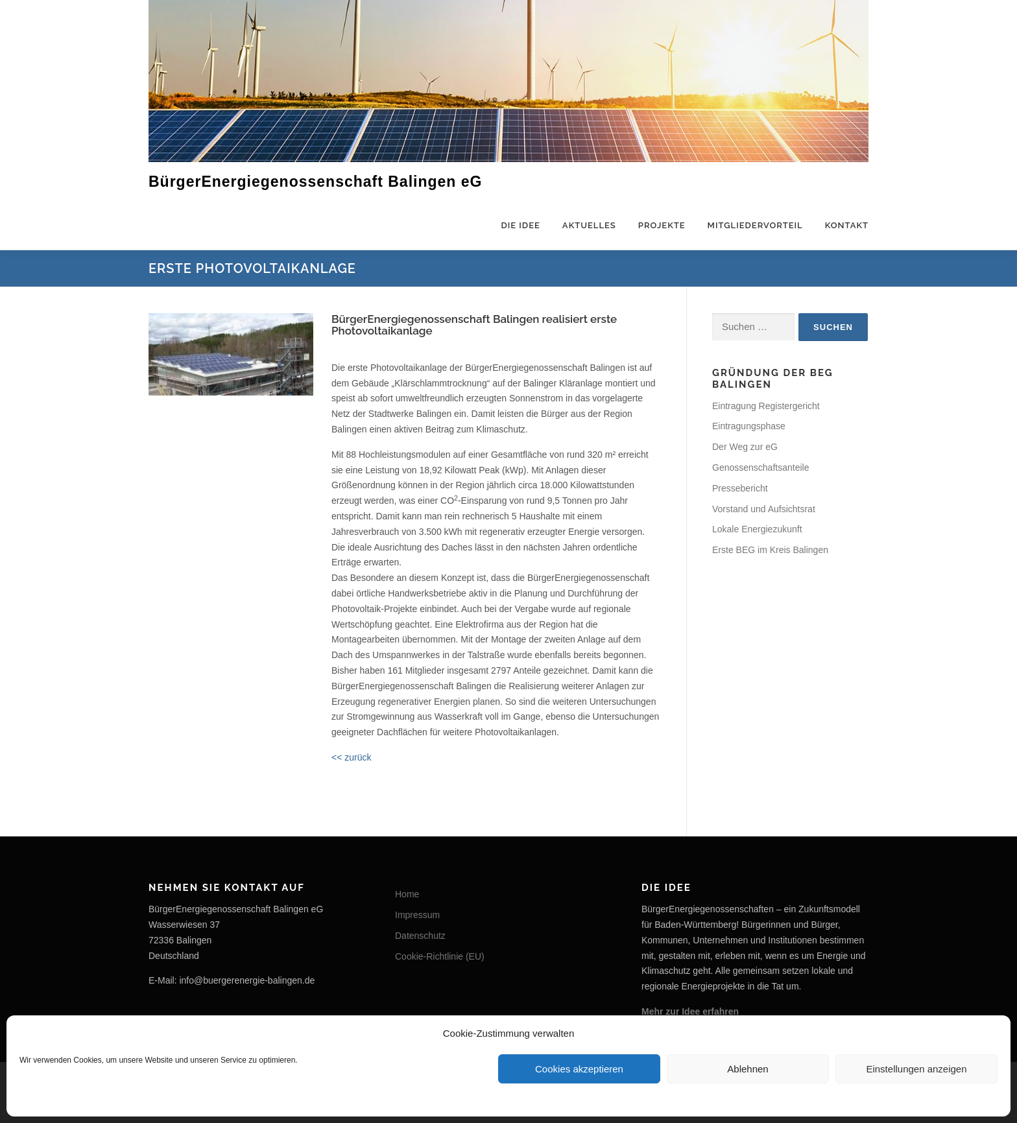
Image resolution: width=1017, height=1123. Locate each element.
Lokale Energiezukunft (757, 529)
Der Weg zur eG (745, 447)
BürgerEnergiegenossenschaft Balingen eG (315, 180)
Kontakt (846, 225)
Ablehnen (747, 1068)
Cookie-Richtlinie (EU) (440, 956)
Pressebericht (740, 488)
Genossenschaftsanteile (760, 467)
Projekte (662, 225)
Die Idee (520, 225)
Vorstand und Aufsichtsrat (763, 509)
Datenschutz (420, 935)
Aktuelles (589, 225)
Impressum (417, 915)
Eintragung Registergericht (766, 406)
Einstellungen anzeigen (916, 1068)
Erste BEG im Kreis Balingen (770, 550)
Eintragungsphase (748, 426)
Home (407, 894)
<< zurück (351, 757)
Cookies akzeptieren (579, 1068)
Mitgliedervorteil (755, 225)
